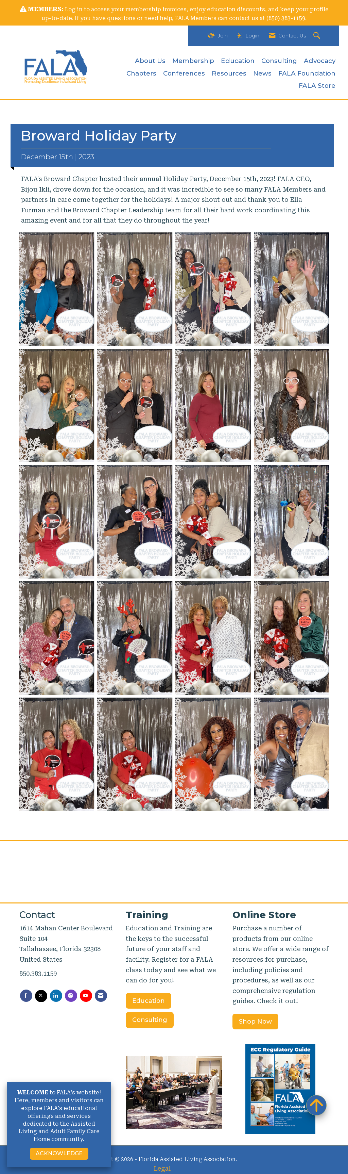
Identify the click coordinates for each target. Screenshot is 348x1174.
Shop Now (255, 1021)
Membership (193, 61)
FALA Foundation (306, 73)
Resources (229, 73)
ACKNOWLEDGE (59, 1153)
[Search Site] (317, 36)
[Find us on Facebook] (26, 995)
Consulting (279, 61)
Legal (162, 1168)
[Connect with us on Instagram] (71, 995)
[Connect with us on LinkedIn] (56, 995)
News (262, 73)
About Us (150, 61)
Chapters (141, 73)
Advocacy (319, 61)
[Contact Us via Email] (101, 995)
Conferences (184, 73)
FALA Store (317, 85)
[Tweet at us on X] (41, 996)
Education (238, 61)
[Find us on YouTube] (86, 995)
